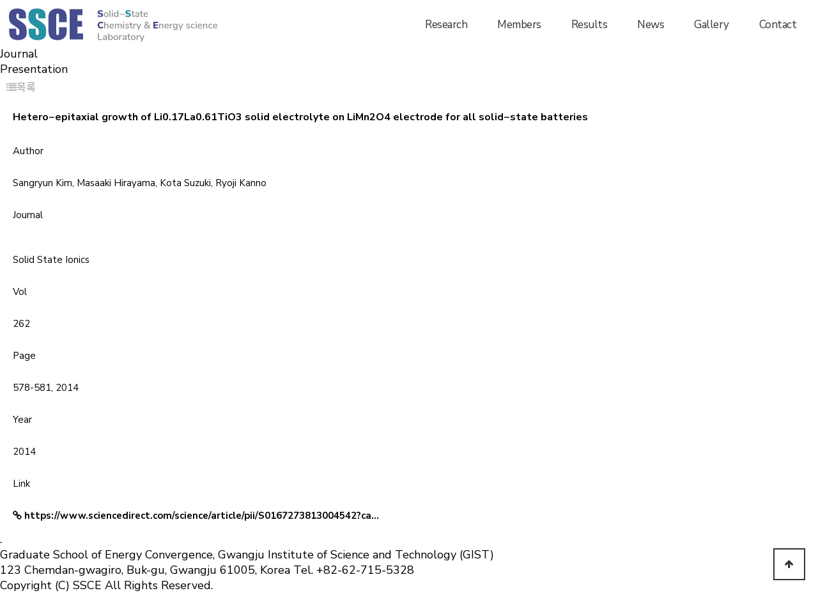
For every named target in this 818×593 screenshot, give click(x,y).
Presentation (34, 69)
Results (589, 24)
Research (446, 24)
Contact (778, 24)
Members (519, 24)
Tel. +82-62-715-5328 (353, 570)
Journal (19, 53)
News (650, 24)
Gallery (711, 24)
